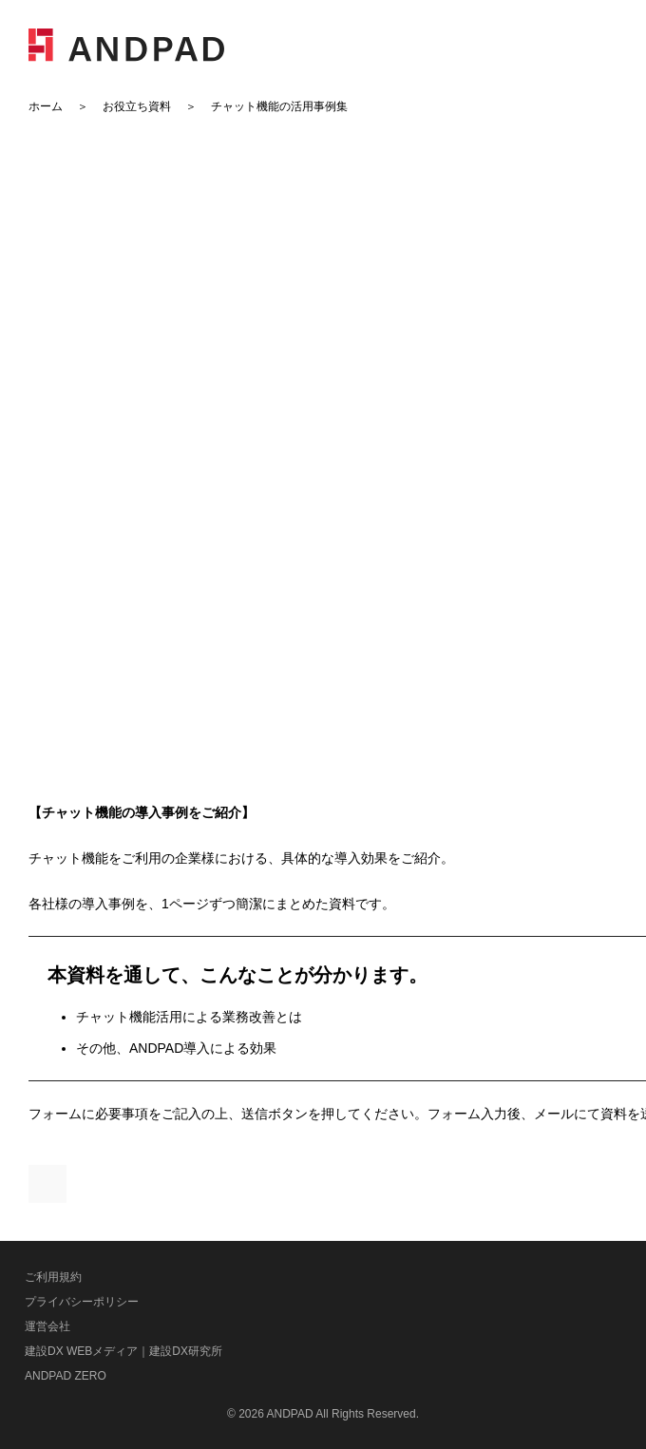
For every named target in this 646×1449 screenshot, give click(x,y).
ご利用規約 (53, 1277)
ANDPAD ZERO (65, 1375)
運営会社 (47, 1326)
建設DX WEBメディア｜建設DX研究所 (123, 1351)
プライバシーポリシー (82, 1301)
